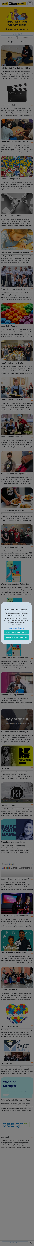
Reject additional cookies (16, 637)
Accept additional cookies (16, 632)
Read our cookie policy (16, 628)
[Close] (28, 606)
